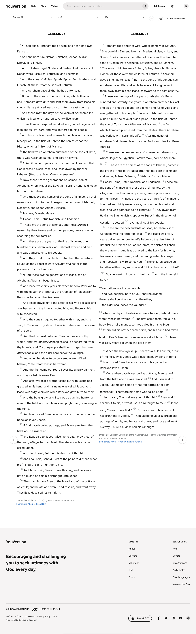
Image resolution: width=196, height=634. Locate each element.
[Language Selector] (173, 6)
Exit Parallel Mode (176, 18)
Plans (43, 6)
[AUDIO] (151, 18)
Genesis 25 (33, 17)
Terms (55, 616)
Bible (33, 6)
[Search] (102, 6)
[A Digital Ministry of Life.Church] (98, 607)
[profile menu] (184, 6)
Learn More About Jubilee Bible (31, 504)
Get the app (159, 6)
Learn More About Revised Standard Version (120, 442)
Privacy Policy (43, 616)
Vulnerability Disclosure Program (21, 620)
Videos (54, 6)
